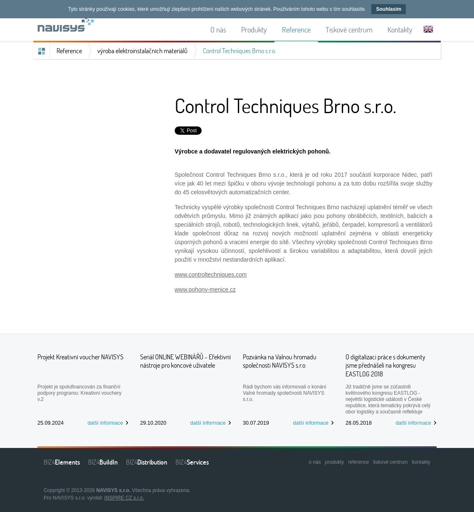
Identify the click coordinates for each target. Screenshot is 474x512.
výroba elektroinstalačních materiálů (142, 51)
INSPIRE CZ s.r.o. (124, 498)
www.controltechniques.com (211, 274)
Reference (69, 51)
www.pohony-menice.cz (205, 289)
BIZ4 (62, 462)
